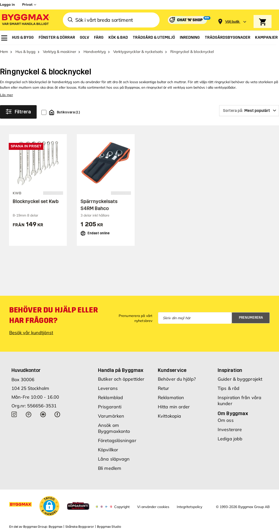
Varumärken (111, 416)
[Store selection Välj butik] (232, 21)
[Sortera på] (249, 110)
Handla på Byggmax (121, 370)
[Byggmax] (25, 20)
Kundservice (172, 370)
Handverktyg (95, 51)
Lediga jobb (230, 439)
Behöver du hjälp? (177, 379)
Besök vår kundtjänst (31, 332)
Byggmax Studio (109, 527)
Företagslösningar (117, 440)
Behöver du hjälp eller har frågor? (53, 315)
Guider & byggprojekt (240, 379)
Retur (163, 388)
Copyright (122, 507)
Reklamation (171, 397)
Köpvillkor (108, 450)
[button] (49, 506)
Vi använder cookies (153, 507)
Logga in (7, 4)
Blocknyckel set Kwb (36, 201)
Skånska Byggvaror (79, 527)
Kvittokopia (169, 416)
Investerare (230, 429)
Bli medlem (109, 468)
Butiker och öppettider (121, 379)
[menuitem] (4, 37)
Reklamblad (110, 397)
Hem (4, 51)
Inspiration (230, 370)
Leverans (108, 388)
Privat (27, 4)
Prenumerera (251, 317)
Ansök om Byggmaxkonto (114, 428)
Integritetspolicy (189, 507)
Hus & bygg (25, 51)
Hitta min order (174, 407)
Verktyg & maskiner (59, 51)
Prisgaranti (109, 407)
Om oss (226, 420)
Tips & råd (228, 388)
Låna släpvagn (114, 459)
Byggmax (55, 527)
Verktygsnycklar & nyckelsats (138, 51)
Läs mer (6, 95)
